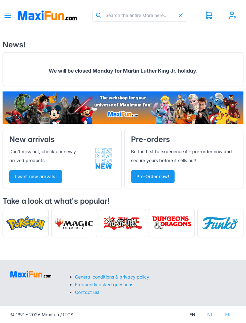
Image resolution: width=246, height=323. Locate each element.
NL (210, 314)
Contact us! (87, 292)
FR (228, 314)
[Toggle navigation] (8, 15)
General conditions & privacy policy (112, 277)
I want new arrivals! (36, 176)
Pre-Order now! (152, 176)
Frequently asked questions (104, 284)
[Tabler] (47, 15)
